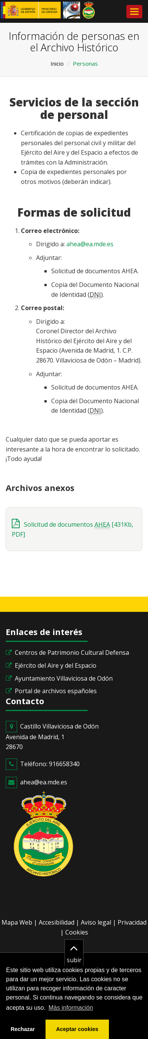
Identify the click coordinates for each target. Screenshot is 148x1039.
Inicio (57, 63)
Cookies (76, 932)
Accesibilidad (56, 922)
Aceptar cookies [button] (77, 1029)
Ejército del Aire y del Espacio (55, 665)
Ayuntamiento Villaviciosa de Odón (64, 678)
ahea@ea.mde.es (89, 244)
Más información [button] (71, 1007)
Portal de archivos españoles (56, 691)
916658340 (64, 764)
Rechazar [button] (23, 1029)
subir (74, 952)
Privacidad (132, 922)
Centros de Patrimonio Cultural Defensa (72, 652)
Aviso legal (96, 922)
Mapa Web (17, 922)
